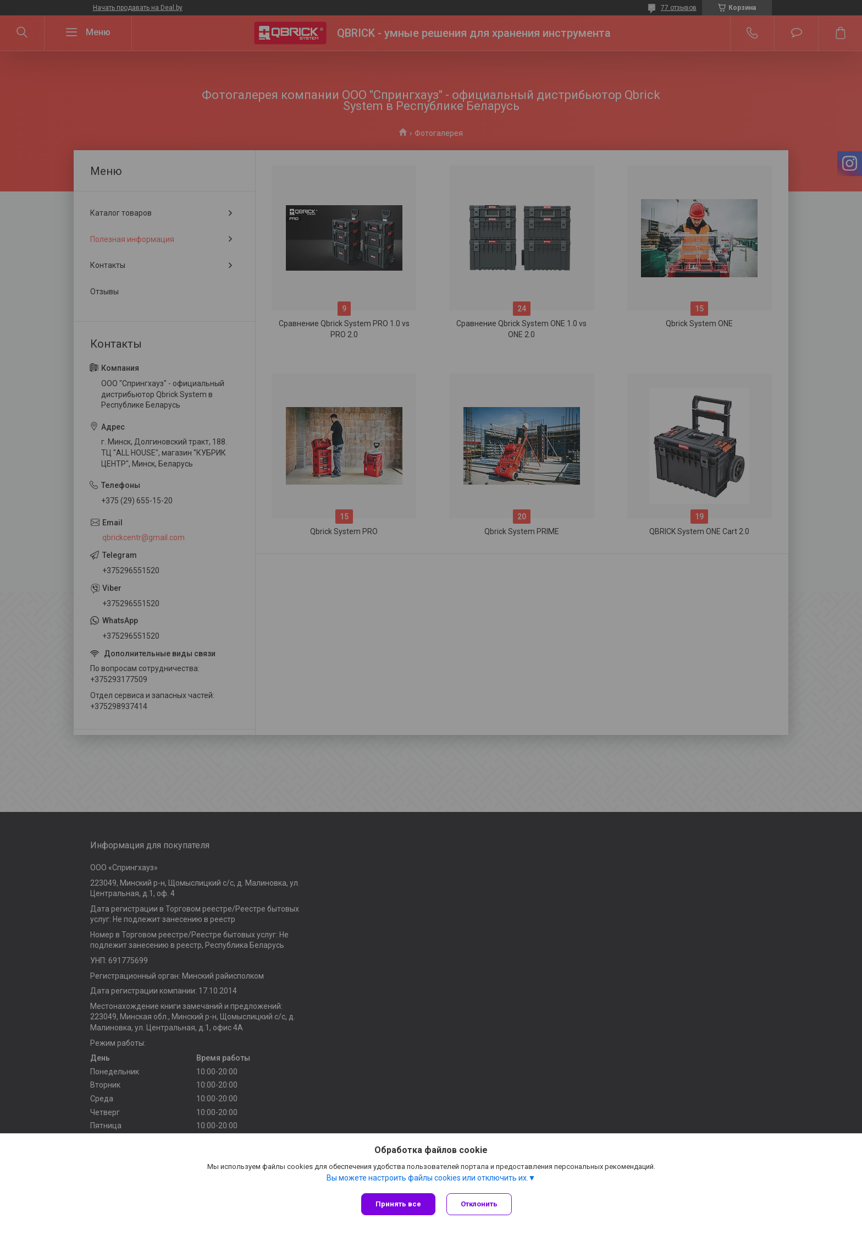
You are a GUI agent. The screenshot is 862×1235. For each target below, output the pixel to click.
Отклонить (479, 1204)
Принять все (398, 1204)
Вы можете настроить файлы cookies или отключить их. (427, 1177)
